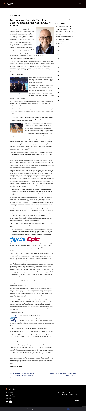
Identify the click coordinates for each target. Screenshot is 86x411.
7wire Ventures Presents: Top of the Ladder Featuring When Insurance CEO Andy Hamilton (66, 33)
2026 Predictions (60, 41)
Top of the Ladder (17, 366)
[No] (84, 409)
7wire (11, 366)
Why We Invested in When (62, 39)
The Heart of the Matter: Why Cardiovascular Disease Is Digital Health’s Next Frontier (64, 28)
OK (68, 409)
